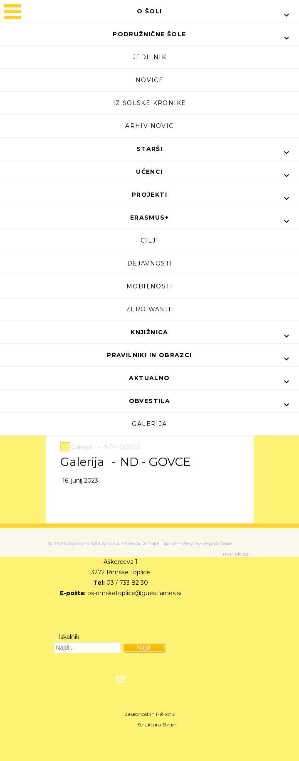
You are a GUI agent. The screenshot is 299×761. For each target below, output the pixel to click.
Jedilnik (149, 57)
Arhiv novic (149, 126)
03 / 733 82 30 (127, 582)
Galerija (149, 424)
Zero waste (149, 309)
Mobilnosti (149, 286)
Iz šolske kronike (149, 103)
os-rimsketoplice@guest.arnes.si (134, 593)
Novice (149, 80)
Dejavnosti (149, 263)
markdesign (237, 554)
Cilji (149, 240)
